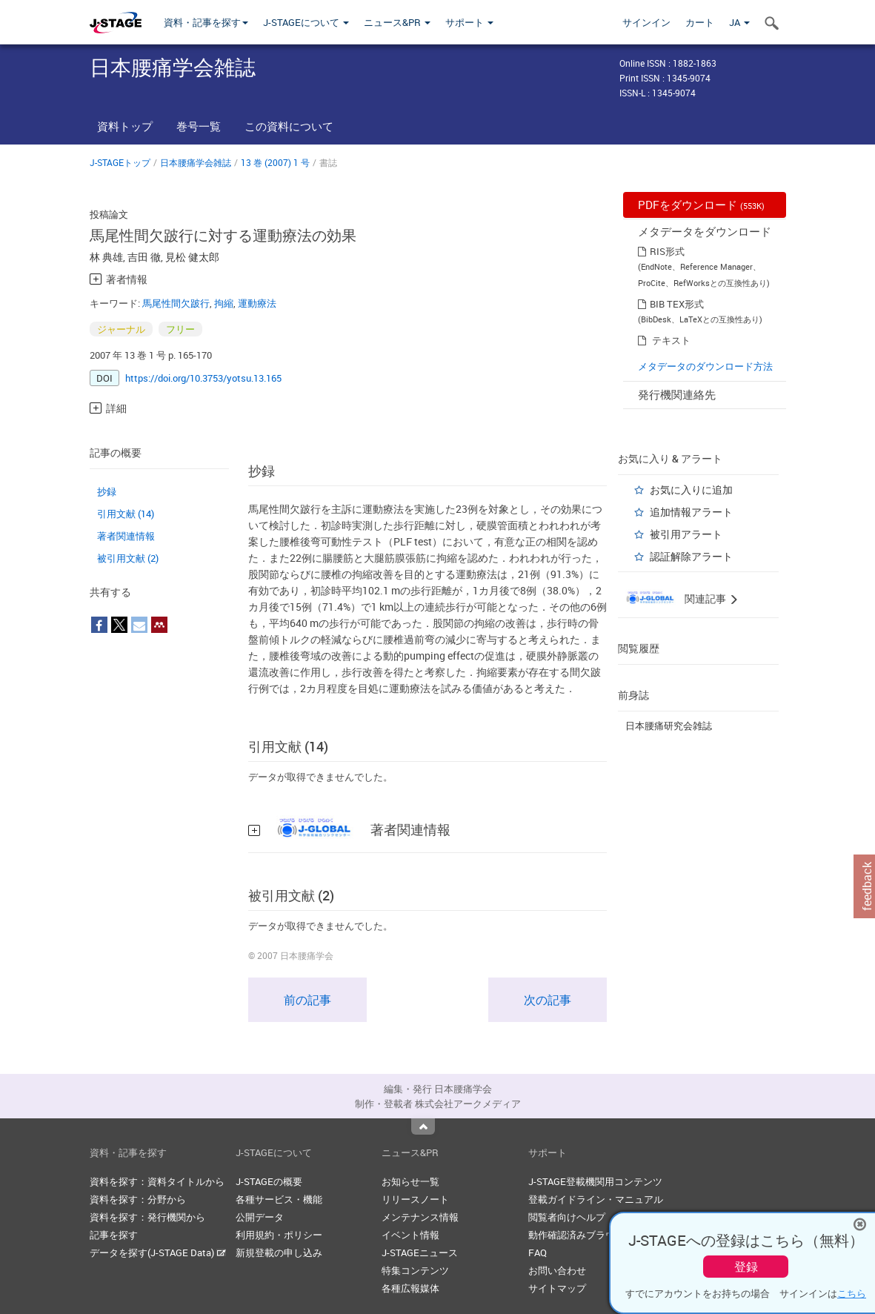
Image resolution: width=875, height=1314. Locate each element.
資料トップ (125, 126)
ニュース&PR (397, 22)
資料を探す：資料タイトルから (157, 1181)
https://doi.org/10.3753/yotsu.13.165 (203, 378)
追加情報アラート (691, 512)
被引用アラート (686, 534)
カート (699, 22)
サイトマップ (557, 1288)
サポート (469, 22)
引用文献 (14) (125, 513)
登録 (746, 1266)
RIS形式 (667, 251)
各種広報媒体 (410, 1288)
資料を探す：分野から (138, 1199)
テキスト (671, 340)
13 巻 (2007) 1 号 (275, 162)
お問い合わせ (557, 1270)
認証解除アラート (691, 556)
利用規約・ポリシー (279, 1234)
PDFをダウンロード (701, 204)
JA (739, 22)
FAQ (537, 1252)
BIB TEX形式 (677, 304)
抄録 (106, 491)
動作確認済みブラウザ (576, 1234)
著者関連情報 (126, 535)
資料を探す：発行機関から (147, 1217)
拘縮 (223, 303)
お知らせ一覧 (410, 1181)
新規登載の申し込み (279, 1252)
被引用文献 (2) (128, 558)
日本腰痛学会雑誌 (195, 162)
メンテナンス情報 (420, 1217)
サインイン (646, 22)
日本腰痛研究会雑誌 (668, 725)
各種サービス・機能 (279, 1199)
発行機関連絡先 (677, 394)
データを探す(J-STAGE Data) (158, 1252)
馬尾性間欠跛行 (176, 303)
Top (423, 1126)
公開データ (260, 1217)
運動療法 (257, 303)
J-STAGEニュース (420, 1252)
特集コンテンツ (415, 1270)
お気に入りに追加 (691, 489)
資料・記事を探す (206, 22)
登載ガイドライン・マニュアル (595, 1199)
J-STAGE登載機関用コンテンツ (595, 1181)
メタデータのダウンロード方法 (705, 366)
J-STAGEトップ (120, 162)
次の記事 (547, 1000)
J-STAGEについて (306, 22)
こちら (851, 1293)
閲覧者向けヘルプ (566, 1217)
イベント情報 (410, 1234)
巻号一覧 (198, 126)
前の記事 (307, 1000)
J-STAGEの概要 (269, 1181)
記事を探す (114, 1234)
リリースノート (415, 1199)
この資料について (288, 126)
